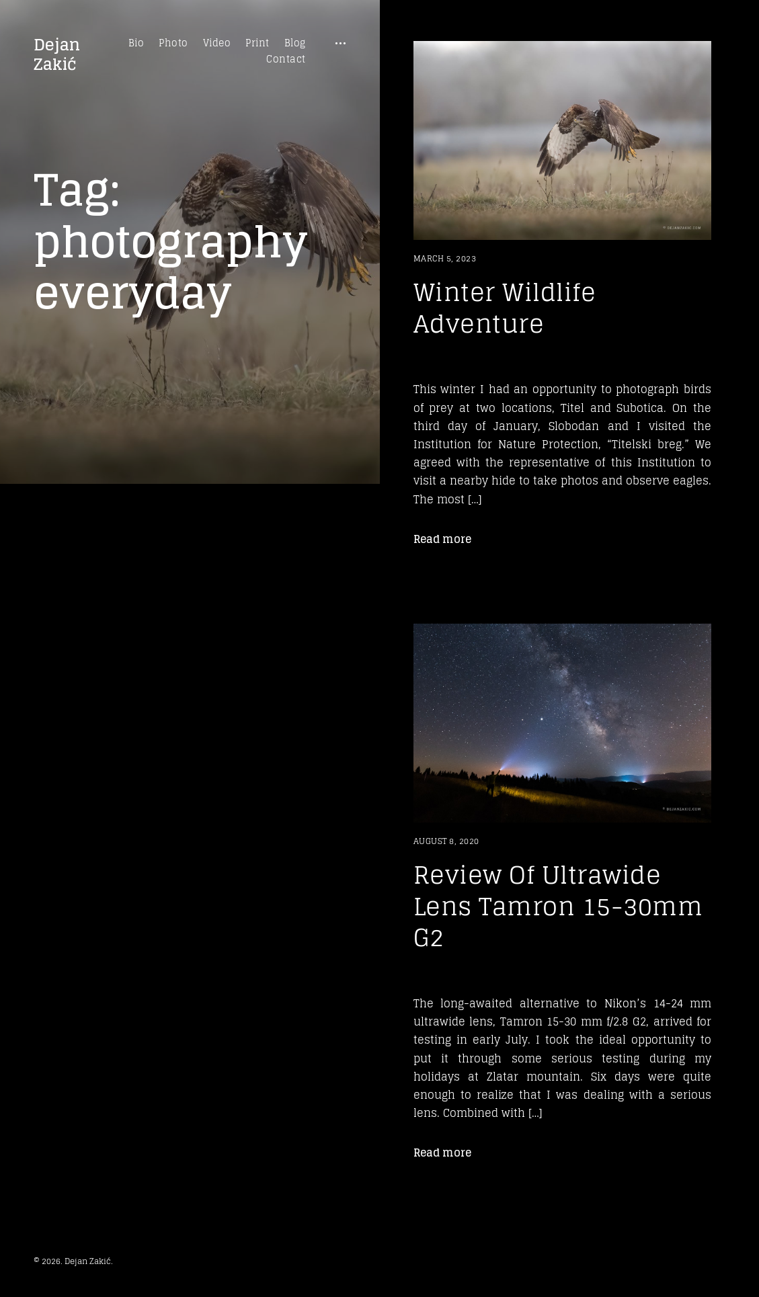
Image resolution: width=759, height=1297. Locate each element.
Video (217, 43)
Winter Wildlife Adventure (504, 307)
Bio (136, 43)
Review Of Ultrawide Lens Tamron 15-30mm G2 (558, 906)
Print (257, 43)
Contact (286, 59)
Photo (173, 43)
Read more (442, 539)
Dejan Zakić (57, 54)
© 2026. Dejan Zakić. (73, 1261)
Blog (295, 43)
